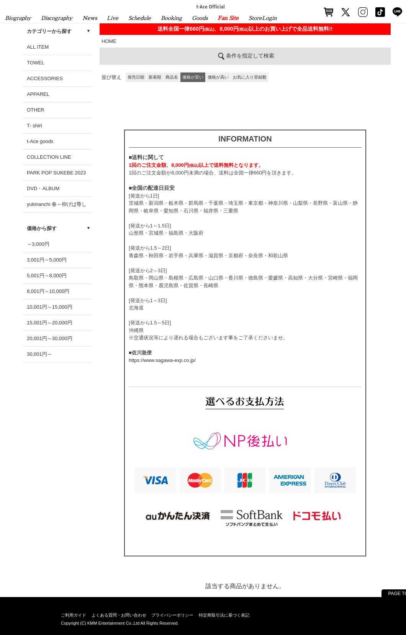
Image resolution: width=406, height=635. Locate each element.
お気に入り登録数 (250, 77)
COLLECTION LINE (49, 157)
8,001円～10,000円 (48, 291)
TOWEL (35, 63)
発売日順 (136, 77)
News (89, 18)
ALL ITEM (38, 47)
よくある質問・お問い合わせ (119, 615)
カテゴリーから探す (49, 31)
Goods (200, 18)
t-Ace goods (40, 141)
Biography (18, 18)
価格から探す (42, 228)
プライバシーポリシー (172, 615)
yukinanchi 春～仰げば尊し (57, 204)
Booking (171, 18)
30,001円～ (39, 354)
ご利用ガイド (73, 615)
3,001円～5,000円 (47, 260)
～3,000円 (38, 244)
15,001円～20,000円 (49, 323)
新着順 (155, 77)
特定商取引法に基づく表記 (224, 615)
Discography (56, 18)
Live (112, 18)
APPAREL (38, 94)
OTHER (35, 110)
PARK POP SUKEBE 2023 (56, 173)
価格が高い (218, 77)
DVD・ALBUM (43, 188)
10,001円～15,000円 (49, 307)
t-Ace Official (210, 6)
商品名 (171, 77)
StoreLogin (263, 18)
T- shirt (34, 125)
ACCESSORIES (45, 78)
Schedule (139, 18)
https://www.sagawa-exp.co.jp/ (162, 360)
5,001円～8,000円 (47, 275)
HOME (109, 41)
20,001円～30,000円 (49, 338)
